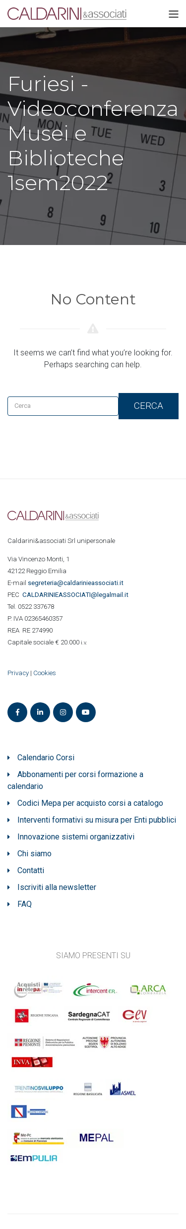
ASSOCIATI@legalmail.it (76, 594)
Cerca (148, 405)
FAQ (24, 904)
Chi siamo (34, 853)
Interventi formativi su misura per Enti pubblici (96, 820)
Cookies (44, 673)
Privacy (18, 673)
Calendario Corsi (45, 757)
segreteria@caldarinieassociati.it (76, 583)
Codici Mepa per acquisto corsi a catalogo (90, 803)
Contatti (30, 870)
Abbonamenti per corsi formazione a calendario (75, 780)
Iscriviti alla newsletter (56, 887)
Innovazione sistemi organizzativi (75, 836)
